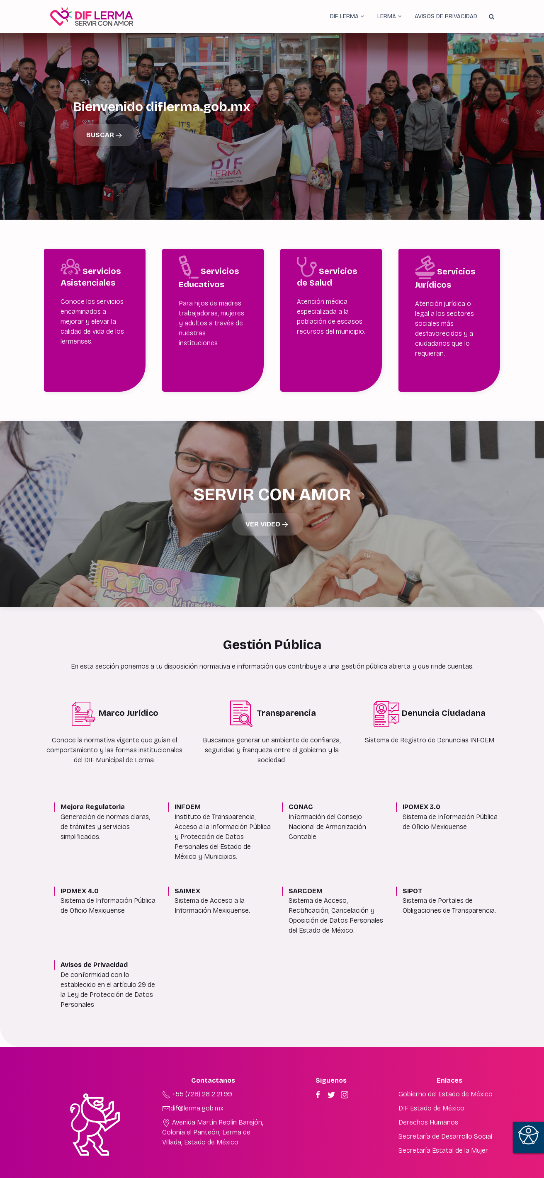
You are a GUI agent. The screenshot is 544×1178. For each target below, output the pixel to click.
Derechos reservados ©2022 (272, 1173)
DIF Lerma (347, 16)
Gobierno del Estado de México (445, 1077)
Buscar (105, 136)
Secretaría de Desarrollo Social (445, 1120)
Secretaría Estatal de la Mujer (443, 1134)
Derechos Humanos (428, 1106)
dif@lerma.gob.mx (192, 1092)
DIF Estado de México (431, 1092)
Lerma (389, 16)
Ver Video (267, 508)
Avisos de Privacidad (446, 16)
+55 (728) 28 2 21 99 (197, 1077)
